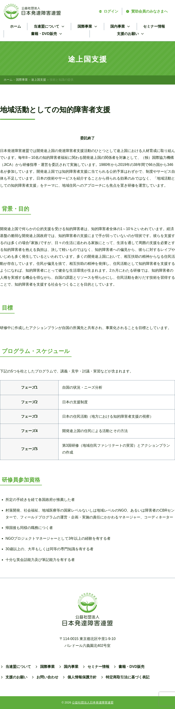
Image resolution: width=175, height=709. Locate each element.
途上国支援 (38, 79)
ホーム (15, 26)
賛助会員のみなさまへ (147, 11)
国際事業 (22, 79)
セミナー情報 (154, 26)
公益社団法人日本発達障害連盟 (92, 702)
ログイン (108, 11)
